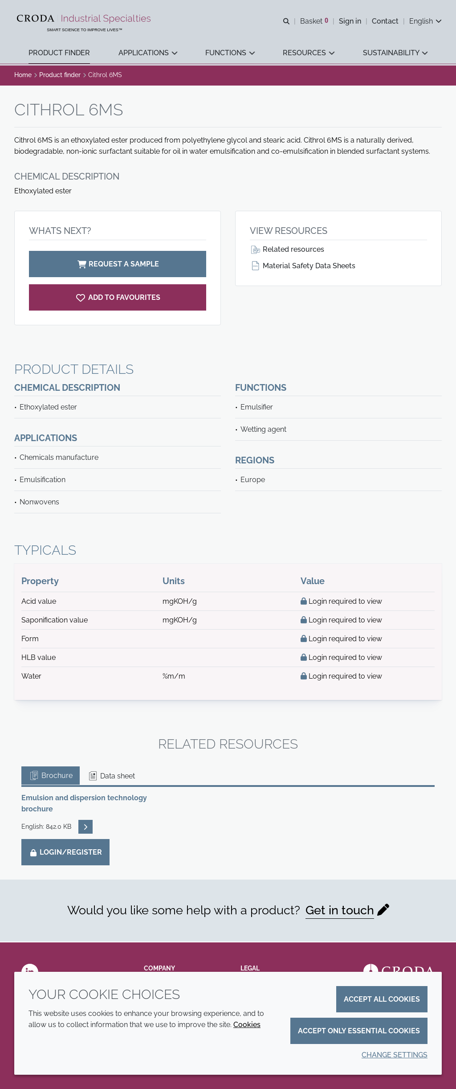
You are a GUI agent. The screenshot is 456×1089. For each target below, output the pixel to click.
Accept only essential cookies (359, 1031)
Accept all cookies (382, 999)
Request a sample (117, 265)
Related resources (287, 250)
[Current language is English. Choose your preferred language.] (425, 21)
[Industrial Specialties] (85, 19)
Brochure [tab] (50, 777)
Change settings (395, 1055)
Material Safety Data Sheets (302, 267)
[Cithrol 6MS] (117, 299)
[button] (59, 54)
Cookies (247, 1024)
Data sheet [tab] (111, 777)
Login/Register (65, 853)
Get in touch (339, 911)
